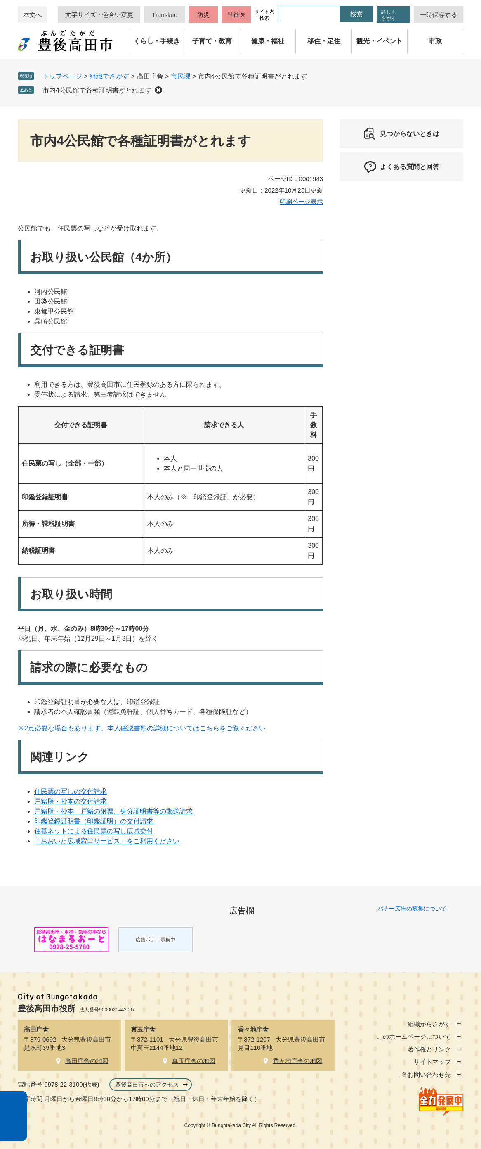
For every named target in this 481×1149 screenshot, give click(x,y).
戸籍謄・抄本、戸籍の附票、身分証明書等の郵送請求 (113, 811)
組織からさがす (429, 1024)
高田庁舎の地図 (86, 1060)
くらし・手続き (157, 41)
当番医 (236, 14)
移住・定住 (323, 41)
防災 (203, 14)
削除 (158, 90)
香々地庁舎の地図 (297, 1060)
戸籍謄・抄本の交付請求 (70, 801)
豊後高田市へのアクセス (147, 1084)
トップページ (62, 76)
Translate (164, 14)
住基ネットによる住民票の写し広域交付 (93, 831)
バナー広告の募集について (412, 908)
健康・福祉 (267, 41)
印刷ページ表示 (301, 201)
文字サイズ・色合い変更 (99, 14)
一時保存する (438, 14)
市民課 (181, 76)
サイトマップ (432, 1061)
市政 (435, 41)
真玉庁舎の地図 (193, 1060)
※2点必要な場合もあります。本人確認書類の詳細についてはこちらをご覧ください (142, 728)
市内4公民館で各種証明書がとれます (97, 90)
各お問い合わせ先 (426, 1074)
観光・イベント (379, 41)
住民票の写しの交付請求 (70, 791)
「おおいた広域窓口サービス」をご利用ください (106, 841)
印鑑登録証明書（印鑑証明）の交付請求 (93, 821)
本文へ (32, 14)
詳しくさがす (388, 15)
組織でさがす (109, 76)
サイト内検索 (264, 15)
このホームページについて (414, 1036)
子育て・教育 (212, 41)
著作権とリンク (429, 1049)
